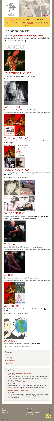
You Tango (9, 142)
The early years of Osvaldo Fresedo (18, 390)
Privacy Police (6, 412)
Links (3, 414)
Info (6, 355)
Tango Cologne (35, 110)
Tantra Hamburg (30, 414)
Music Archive (9, 363)
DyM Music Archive (31, 409)
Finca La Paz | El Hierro (33, 412)
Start (3, 409)
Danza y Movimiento (41, 216)
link (23, 76)
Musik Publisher (10, 360)
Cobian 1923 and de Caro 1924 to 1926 (19, 373)
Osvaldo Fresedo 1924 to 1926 (17, 382)
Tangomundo (35, 343)
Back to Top (48, 419)
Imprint (4, 411)
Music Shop (8, 358)
